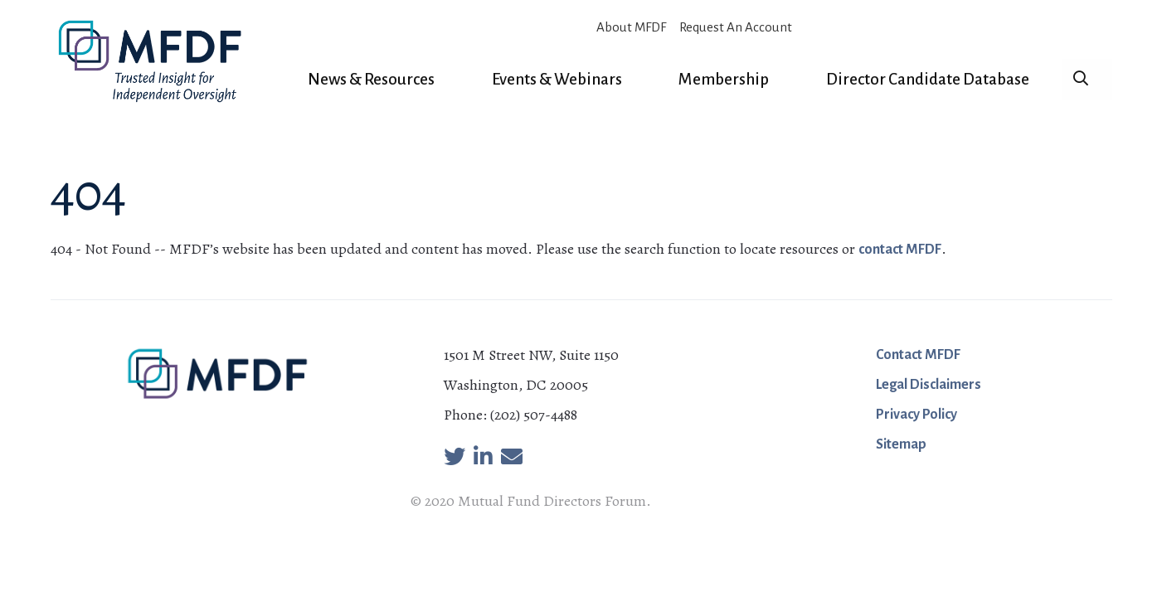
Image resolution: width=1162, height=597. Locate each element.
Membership (723, 79)
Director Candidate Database (927, 79)
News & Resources (371, 79)
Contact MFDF (918, 354)
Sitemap (901, 444)
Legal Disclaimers (928, 384)
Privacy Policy (916, 414)
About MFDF (631, 27)
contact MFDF (899, 249)
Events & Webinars (557, 79)
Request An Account (735, 27)
